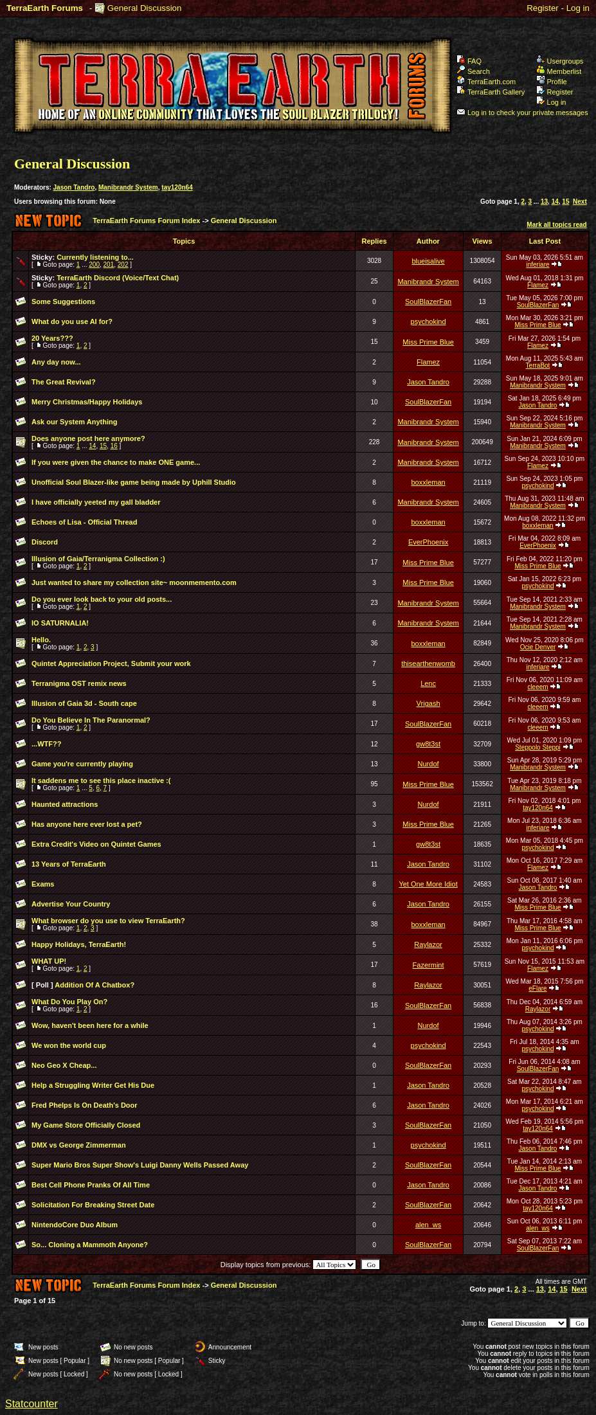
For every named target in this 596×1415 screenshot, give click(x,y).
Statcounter (31, 1403)
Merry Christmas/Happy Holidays (87, 402)
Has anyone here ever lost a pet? (87, 824)
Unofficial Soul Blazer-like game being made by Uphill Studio (134, 482)
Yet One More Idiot (428, 884)
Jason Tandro (74, 187)
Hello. (41, 640)
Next (580, 201)
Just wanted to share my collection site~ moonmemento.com (134, 582)
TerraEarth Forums (44, 8)
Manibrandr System (128, 187)
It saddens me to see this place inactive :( (101, 780)
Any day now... (56, 362)
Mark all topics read (556, 224)
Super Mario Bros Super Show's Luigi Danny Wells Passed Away (140, 1165)
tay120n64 (176, 187)
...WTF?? (46, 744)
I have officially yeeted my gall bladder (96, 502)
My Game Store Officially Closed (86, 1125)
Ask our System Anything (74, 422)
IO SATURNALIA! (60, 623)
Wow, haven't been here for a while (90, 1025)
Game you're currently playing (82, 764)
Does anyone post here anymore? (88, 438)
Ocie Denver (538, 647)
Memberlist (559, 71)
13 (544, 201)
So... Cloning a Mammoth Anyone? (90, 1244)
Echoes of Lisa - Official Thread (84, 522)
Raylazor (428, 944)
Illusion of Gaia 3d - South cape (84, 703)
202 (123, 264)
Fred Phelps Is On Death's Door (85, 1105)
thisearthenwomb (428, 663)
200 (94, 264)
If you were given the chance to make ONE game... (116, 462)
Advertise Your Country (71, 904)
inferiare (537, 264)
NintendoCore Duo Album (75, 1225)
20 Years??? (52, 338)
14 (555, 201)
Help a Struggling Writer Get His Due (93, 1085)
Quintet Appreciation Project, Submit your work (111, 663)
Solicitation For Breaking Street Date (93, 1205)
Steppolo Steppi (538, 747)
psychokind (428, 321)
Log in (578, 8)
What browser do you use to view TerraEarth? (108, 920)
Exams (43, 884)
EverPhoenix (428, 542)
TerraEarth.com (486, 82)
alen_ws (428, 1225)
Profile (551, 82)
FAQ (469, 61)
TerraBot (538, 365)
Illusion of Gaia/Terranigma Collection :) (98, 559)
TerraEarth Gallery (490, 92)
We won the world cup (69, 1045)
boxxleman (428, 482)
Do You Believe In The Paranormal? (91, 720)
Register (543, 8)
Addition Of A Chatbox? (94, 985)
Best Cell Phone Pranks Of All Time (91, 1185)
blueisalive (427, 261)
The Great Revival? (64, 382)
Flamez (537, 285)
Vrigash (428, 703)
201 (109, 264)
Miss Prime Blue (537, 325)
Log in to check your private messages (522, 112)
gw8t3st (428, 744)
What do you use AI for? (72, 321)
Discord (45, 542)
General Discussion (144, 8)
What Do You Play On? (69, 1001)
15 (565, 201)
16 (114, 445)
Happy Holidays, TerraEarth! (79, 944)
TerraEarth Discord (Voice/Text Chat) (118, 278)
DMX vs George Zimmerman (79, 1145)
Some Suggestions (63, 301)
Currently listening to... (95, 257)
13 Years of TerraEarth (69, 864)
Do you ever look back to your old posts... (102, 599)
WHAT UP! (49, 961)
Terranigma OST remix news (79, 683)
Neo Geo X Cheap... (64, 1065)
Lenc (428, 683)
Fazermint (428, 965)
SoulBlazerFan (428, 301)
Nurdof (428, 764)
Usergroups (560, 61)
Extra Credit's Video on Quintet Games (96, 844)
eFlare (537, 988)
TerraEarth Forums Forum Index (146, 220)
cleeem (537, 686)
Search (473, 71)
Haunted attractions (65, 804)
